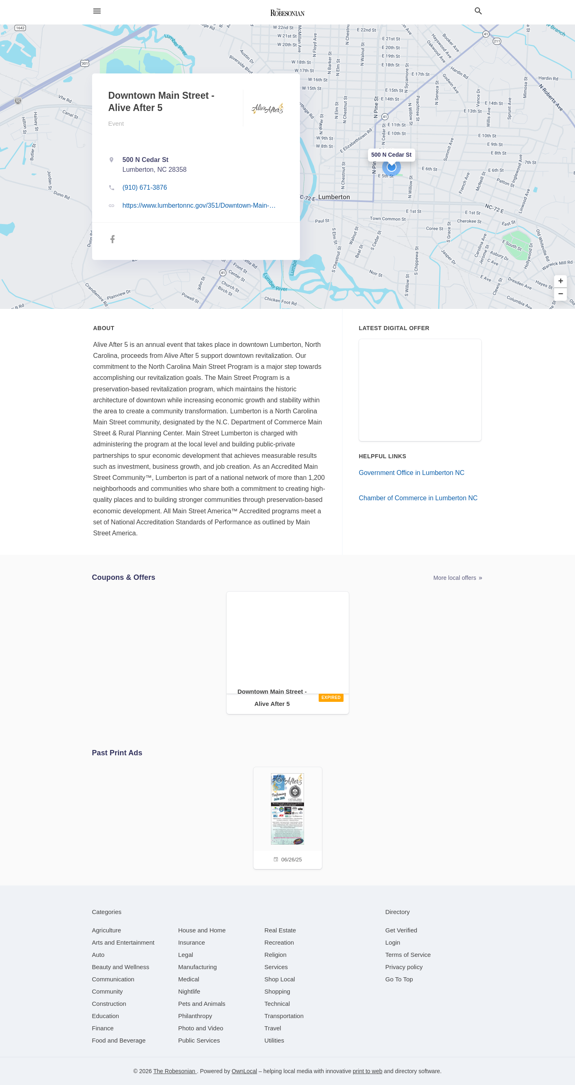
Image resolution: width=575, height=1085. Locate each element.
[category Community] (107, 991)
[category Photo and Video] (200, 1028)
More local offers (458, 578)
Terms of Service (408, 954)
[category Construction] (109, 1003)
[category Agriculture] (106, 930)
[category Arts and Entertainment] (123, 942)
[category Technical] (277, 1003)
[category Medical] (188, 979)
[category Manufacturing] (197, 966)
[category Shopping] (277, 991)
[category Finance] (103, 1028)
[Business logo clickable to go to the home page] (288, 12)
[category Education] (105, 1015)
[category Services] (276, 966)
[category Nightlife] (189, 991)
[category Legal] (185, 954)
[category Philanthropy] (195, 1015)
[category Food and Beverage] (119, 1040)
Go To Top (399, 979)
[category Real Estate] (280, 930)
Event (116, 123)
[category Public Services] (199, 1040)
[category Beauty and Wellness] (121, 966)
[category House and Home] (202, 930)
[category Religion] (275, 954)
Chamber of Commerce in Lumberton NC (418, 498)
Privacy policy (404, 966)
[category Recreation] (279, 942)
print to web (367, 1071)
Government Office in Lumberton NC (412, 472)
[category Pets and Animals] (201, 1003)
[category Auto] (98, 954)
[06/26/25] (287, 817)
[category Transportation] (284, 1015)
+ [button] (561, 282)
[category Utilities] (274, 1040)
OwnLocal (244, 1071)
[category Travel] (272, 1028)
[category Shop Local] (279, 979)
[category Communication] (113, 979)
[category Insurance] (191, 942)
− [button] (561, 294)
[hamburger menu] (97, 11)
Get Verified (401, 930)
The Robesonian (175, 1071)
